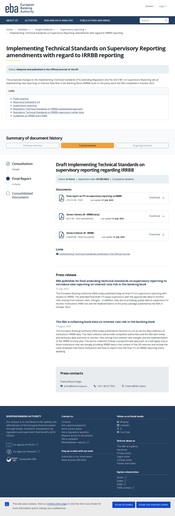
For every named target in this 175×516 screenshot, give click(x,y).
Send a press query (71, 428)
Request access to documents (77, 435)
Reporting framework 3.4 (26, 102)
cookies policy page (57, 504)
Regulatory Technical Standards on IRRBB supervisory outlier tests (48, 112)
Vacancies (122, 449)
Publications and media (95, 20)
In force (21, 181)
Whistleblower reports (73, 442)
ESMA (120, 480)
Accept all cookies (124, 505)
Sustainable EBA (21, 459)
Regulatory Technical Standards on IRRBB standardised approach (48, 108)
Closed (22, 166)
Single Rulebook (44, 29)
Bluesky (124, 421)
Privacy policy (124, 453)
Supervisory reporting (72, 29)
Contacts (66, 421)
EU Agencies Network (21, 451)
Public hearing (20, 98)
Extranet (149, 6)
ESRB (119, 484)
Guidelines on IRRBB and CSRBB (30, 115)
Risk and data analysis (58, 20)
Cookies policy (124, 459)
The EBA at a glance (127, 446)
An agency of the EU (20, 444)
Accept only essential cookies (153, 505)
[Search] (166, 20)
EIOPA (120, 477)
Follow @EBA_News (135, 386)
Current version (87, 145)
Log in (162, 6)
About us (12, 20)
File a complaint (69, 438)
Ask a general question (73, 425)
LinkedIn (125, 425)
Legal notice (123, 456)
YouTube (125, 432)
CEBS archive (124, 487)
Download (157, 197)
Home (9, 29)
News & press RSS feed (73, 459)
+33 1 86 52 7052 (106, 386)
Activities (31, 20)
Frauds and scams (126, 463)
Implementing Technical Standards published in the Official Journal (94, 254)
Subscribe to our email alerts (76, 456)
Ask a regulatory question (75, 432)
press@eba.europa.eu (75, 386)
